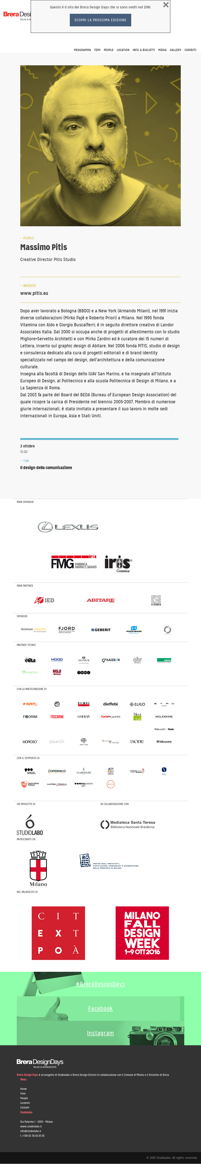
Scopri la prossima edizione (100, 20)
